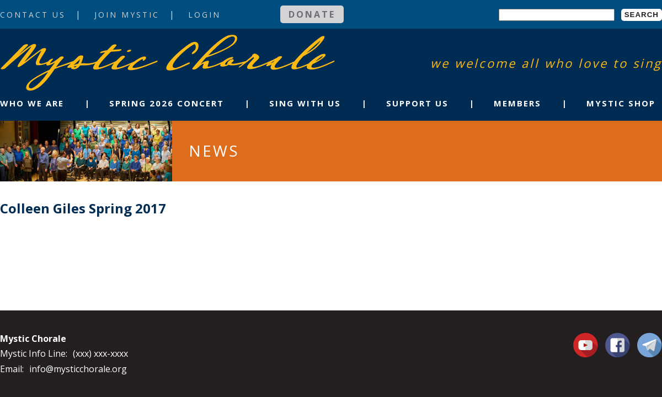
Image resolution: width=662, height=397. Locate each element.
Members (517, 103)
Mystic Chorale (63, 46)
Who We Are (32, 103)
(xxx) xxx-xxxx (100, 353)
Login (204, 14)
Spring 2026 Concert (166, 103)
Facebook (617, 338)
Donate (312, 14)
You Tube (587, 344)
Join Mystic (126, 14)
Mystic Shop (620, 103)
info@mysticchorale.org (78, 369)
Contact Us (33, 14)
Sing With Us (305, 103)
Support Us (417, 103)
